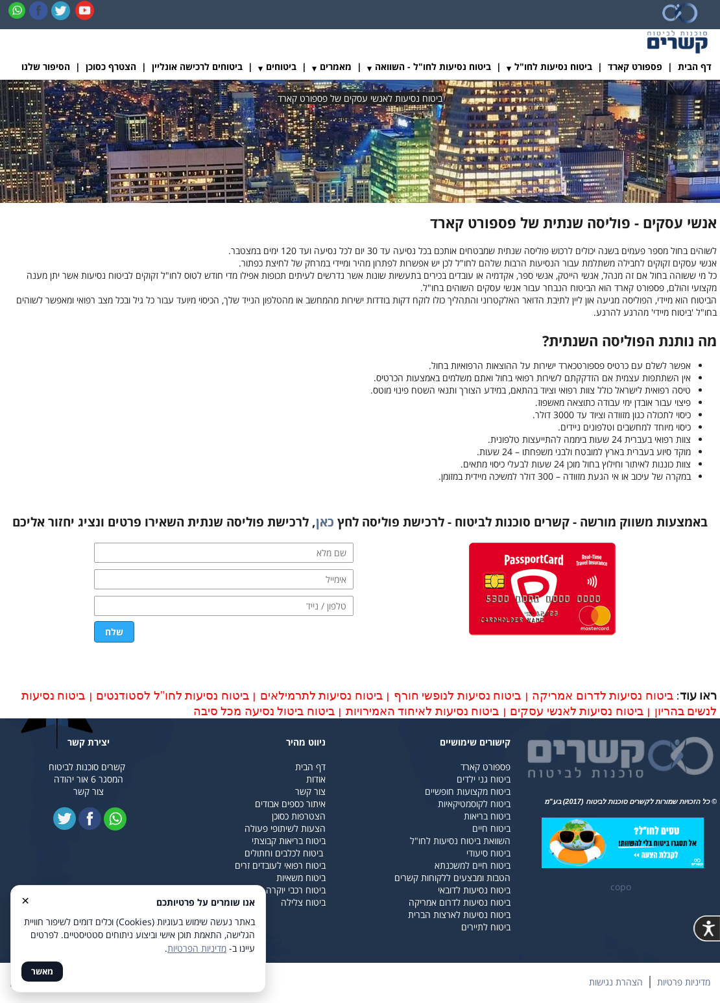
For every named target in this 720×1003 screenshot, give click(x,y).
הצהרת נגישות (616, 982)
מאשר (42, 971)
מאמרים (336, 66)
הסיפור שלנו (45, 66)
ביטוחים (281, 66)
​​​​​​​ (623, 843)
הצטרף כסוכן (111, 66)
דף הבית (695, 66)
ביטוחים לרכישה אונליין (197, 66)
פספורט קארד (635, 66)
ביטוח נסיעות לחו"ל (553, 66)
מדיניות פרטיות (683, 982)
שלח (114, 632)
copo (620, 886)
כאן (325, 521)
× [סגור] (25, 900)
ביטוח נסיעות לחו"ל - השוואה (433, 66)
